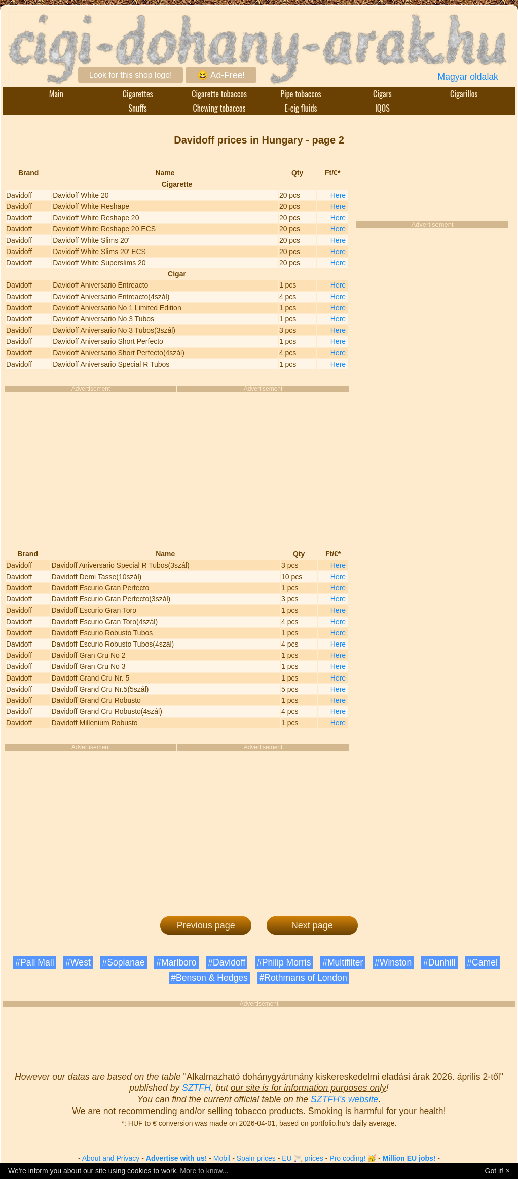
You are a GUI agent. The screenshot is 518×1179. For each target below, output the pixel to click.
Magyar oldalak (468, 77)
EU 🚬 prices (302, 1158)
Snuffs (138, 108)
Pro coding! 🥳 (352, 1158)
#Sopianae (123, 962)
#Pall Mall (34, 962)
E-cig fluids (300, 108)
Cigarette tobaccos (219, 94)
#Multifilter (342, 962)
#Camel (482, 962)
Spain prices (256, 1158)
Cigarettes (138, 94)
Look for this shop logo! (130, 74)
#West (78, 962)
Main (56, 94)
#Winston (393, 962)
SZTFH (196, 1088)
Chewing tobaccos (219, 108)
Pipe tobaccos (300, 94)
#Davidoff (226, 962)
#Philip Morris (284, 962)
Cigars (382, 94)
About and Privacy (111, 1158)
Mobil (221, 1158)
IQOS (382, 108)
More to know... (204, 1171)
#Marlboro (176, 962)
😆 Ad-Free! (221, 75)
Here (338, 195)
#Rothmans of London (303, 978)
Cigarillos (463, 94)
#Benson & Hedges (209, 978)
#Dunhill (439, 962)
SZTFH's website (344, 1099)
